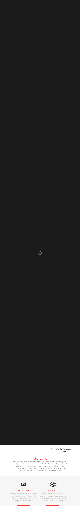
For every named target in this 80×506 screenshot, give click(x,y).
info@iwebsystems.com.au (63, 449)
